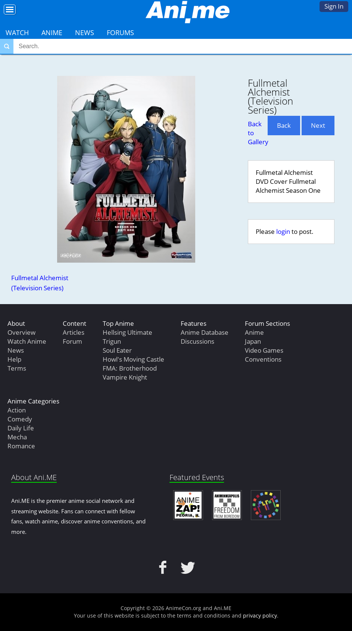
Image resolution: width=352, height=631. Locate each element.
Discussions (197, 341)
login (283, 231)
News (84, 32)
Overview (21, 332)
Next (318, 125)
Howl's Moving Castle (133, 359)
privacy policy (260, 615)
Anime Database (204, 332)
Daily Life (20, 428)
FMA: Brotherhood (130, 368)
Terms (16, 368)
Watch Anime (26, 341)
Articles (73, 332)
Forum (72, 341)
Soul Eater (117, 350)
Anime (51, 32)
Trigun (112, 341)
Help (14, 359)
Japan (253, 341)
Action (16, 410)
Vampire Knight (125, 377)
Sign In (333, 6)
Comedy (19, 419)
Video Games (264, 350)
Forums (120, 32)
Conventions (263, 359)
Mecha (17, 437)
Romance (21, 446)
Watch (17, 32)
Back (284, 125)
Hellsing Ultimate (127, 332)
